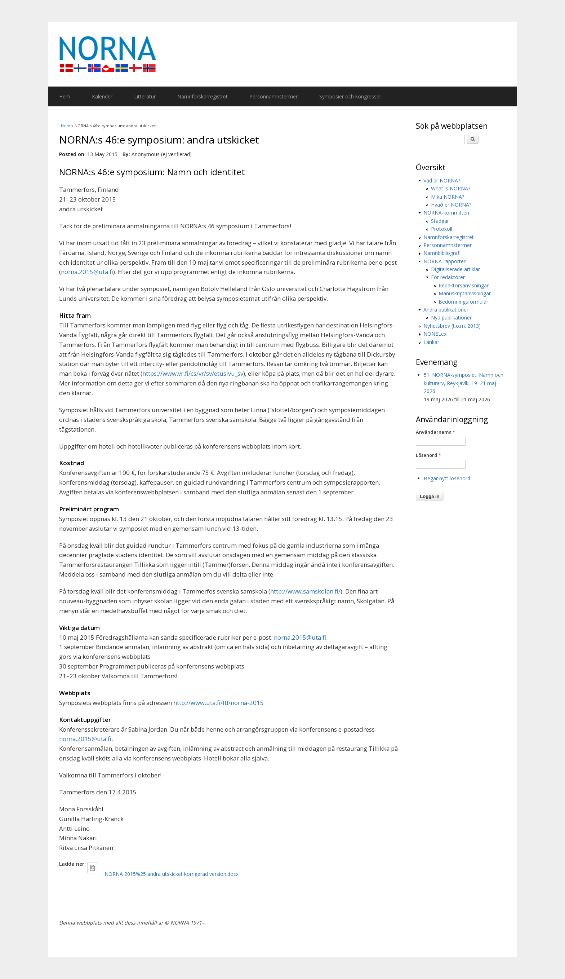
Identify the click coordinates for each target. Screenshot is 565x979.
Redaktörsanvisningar (464, 285)
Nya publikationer (451, 317)
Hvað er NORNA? (451, 204)
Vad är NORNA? (441, 180)
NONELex (434, 333)
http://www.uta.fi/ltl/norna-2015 (218, 702)
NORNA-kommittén (446, 212)
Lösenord (428, 455)
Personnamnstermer (273, 96)
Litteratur (145, 96)
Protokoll (441, 228)
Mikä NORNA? (447, 196)
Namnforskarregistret (202, 96)
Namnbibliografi (442, 253)
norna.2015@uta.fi (87, 272)
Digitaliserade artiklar (455, 269)
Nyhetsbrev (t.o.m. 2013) (452, 325)
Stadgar (440, 220)
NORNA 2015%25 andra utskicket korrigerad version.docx (171, 873)
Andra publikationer (445, 309)
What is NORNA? (450, 188)
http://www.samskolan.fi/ (305, 591)
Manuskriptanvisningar (465, 293)
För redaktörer (448, 277)
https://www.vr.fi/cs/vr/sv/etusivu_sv (192, 373)
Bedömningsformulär (463, 301)
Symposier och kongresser (350, 96)
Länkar (431, 342)
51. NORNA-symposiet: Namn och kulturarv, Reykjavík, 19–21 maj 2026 (463, 382)
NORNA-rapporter (444, 261)
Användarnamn (435, 432)
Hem (64, 96)
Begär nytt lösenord (447, 478)
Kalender (102, 96)
